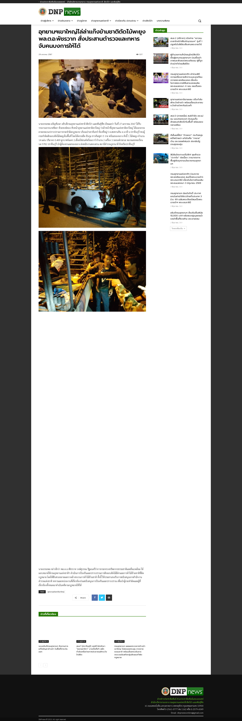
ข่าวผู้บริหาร (44, 641)
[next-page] (45, 665)
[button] (199, 21)
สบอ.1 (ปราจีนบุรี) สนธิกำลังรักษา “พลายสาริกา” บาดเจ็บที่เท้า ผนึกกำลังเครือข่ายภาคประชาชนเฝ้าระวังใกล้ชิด (91, 650)
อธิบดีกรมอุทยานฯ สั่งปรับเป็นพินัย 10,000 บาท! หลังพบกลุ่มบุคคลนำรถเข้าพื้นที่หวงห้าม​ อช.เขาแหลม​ (186, 215)
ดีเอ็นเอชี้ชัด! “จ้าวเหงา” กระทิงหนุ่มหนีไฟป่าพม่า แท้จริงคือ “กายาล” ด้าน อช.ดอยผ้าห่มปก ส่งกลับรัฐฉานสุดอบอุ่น (186, 140)
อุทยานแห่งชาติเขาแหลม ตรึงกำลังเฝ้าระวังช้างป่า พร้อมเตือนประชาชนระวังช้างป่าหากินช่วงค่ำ (186, 102)
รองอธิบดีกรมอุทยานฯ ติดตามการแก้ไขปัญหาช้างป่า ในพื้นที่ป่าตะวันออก (53, 649)
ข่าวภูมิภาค (81, 641)
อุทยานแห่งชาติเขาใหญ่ (56, 592)
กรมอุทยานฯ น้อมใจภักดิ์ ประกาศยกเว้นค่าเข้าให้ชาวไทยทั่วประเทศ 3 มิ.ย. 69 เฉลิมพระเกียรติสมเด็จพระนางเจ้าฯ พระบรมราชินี (186, 198)
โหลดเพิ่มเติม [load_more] (178, 228)
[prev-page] (40, 665)
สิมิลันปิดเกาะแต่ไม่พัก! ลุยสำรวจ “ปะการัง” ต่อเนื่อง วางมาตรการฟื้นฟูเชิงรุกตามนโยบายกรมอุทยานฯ (185, 159)
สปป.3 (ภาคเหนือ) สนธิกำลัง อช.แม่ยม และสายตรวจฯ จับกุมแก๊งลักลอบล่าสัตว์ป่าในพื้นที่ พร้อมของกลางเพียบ (186, 120)
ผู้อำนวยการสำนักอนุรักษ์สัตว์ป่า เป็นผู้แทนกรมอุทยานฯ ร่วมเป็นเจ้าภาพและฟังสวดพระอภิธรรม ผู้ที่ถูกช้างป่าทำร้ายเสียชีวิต (186, 59)
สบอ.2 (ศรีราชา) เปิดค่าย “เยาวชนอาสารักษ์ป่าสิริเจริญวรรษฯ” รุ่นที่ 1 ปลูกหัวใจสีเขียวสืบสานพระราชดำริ (186, 41)
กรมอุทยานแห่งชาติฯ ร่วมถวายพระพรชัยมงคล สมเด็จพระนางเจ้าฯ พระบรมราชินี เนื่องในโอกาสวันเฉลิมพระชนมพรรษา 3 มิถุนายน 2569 (186, 178)
